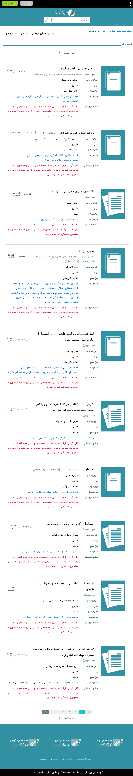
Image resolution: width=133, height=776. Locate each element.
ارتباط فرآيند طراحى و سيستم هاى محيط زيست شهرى (64, 586)
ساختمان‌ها (50, 96)
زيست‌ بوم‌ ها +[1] (69, 617)
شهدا (41, 284)
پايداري (92, 31)
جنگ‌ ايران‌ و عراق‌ (53, 284)
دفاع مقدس (37, 297)
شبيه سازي (44, 438)
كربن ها (49, 552)
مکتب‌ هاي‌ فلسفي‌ (43, 492)
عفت (75, 219)
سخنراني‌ (58, 293)
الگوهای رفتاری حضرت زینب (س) (73, 191)
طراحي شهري (39, 617)
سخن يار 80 (86, 251)
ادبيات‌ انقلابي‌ (71, 155)
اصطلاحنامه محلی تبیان (121, 31)
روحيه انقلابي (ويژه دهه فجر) (76, 132)
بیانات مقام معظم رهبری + (57, 297)
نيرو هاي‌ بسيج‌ (71, 293)
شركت (75, 683)
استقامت (88, 469)
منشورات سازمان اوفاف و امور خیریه (61, 160)
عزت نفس (58, 368)
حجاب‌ (68, 219)
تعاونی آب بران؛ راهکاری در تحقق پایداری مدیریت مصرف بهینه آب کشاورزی (63, 652)
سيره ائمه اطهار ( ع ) (29, 368)
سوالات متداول (83, 759)
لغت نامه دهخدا (4, 20)
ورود (26, 3)
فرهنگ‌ (40, 288)
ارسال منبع (13, 20)
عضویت (10, 3)
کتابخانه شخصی (32, 20)
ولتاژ (35, 438)
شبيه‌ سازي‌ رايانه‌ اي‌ (69, 438)
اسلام (55, 492)
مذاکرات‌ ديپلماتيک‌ (54, 288)
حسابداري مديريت (26, 552)
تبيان (103, 31)
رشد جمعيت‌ (31, 284)
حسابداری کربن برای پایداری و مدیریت (70, 523)
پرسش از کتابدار (23, 20)
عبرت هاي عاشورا (70, 372)
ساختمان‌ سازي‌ (71, 96)
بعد (45, 712)
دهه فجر (39, 155)
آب (17, 683)
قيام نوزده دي (22, 288)
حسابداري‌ (73, 552)
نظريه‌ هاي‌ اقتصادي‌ (69, 492)
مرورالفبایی (41, 20)
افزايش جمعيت (70, 284)
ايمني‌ (59, 96)
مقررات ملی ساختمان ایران (77, 68)
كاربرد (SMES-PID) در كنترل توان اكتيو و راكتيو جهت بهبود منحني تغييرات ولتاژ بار (65, 407)
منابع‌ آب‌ (39, 683)
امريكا (33, 288)
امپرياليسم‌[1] (17, 284)
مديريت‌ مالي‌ (61, 552)
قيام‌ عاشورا (46, 368)
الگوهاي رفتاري (48, 219)
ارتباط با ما (67, 759)
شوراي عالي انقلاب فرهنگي (23, 293)
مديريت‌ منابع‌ (27, 683)
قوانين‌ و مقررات (70, 101)
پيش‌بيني (38, 96)
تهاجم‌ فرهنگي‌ (71, 288)
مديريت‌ (66, 683)
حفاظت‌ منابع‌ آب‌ (53, 683)
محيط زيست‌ (53, 617)
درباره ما (54, 759)
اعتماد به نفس (71, 368)
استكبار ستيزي (23, 297)
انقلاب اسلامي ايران (54, 155)
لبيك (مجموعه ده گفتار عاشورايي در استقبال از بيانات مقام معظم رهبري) (65, 337)
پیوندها (43, 759)
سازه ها (29, 96)
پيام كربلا (56, 372)
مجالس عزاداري (45, 293)
